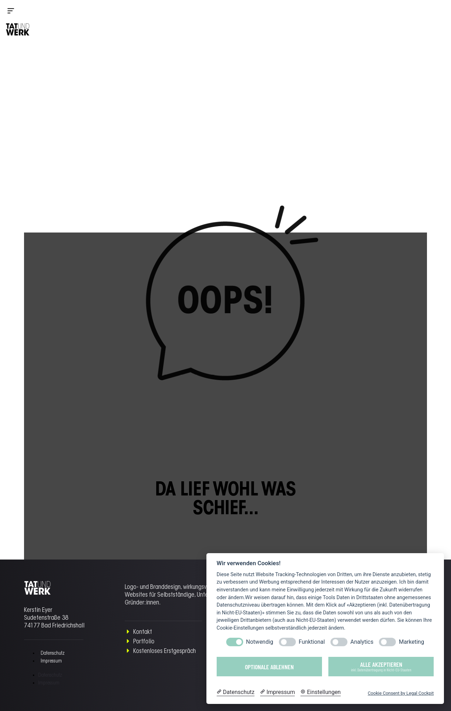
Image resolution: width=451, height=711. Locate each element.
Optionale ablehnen (269, 667)
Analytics (361, 641)
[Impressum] (277, 692)
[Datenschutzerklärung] (235, 692)
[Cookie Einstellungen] (320, 692)
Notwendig (259, 641)
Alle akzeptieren (381, 666)
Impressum (51, 661)
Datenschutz (53, 653)
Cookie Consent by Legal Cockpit (401, 693)
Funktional (312, 641)
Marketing (411, 641)
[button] (18, 12)
